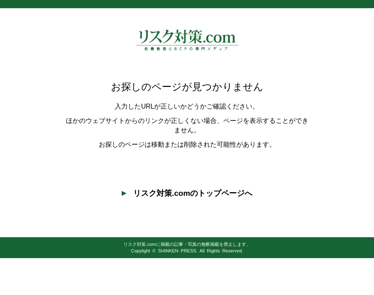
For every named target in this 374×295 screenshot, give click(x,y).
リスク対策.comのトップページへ (187, 193)
